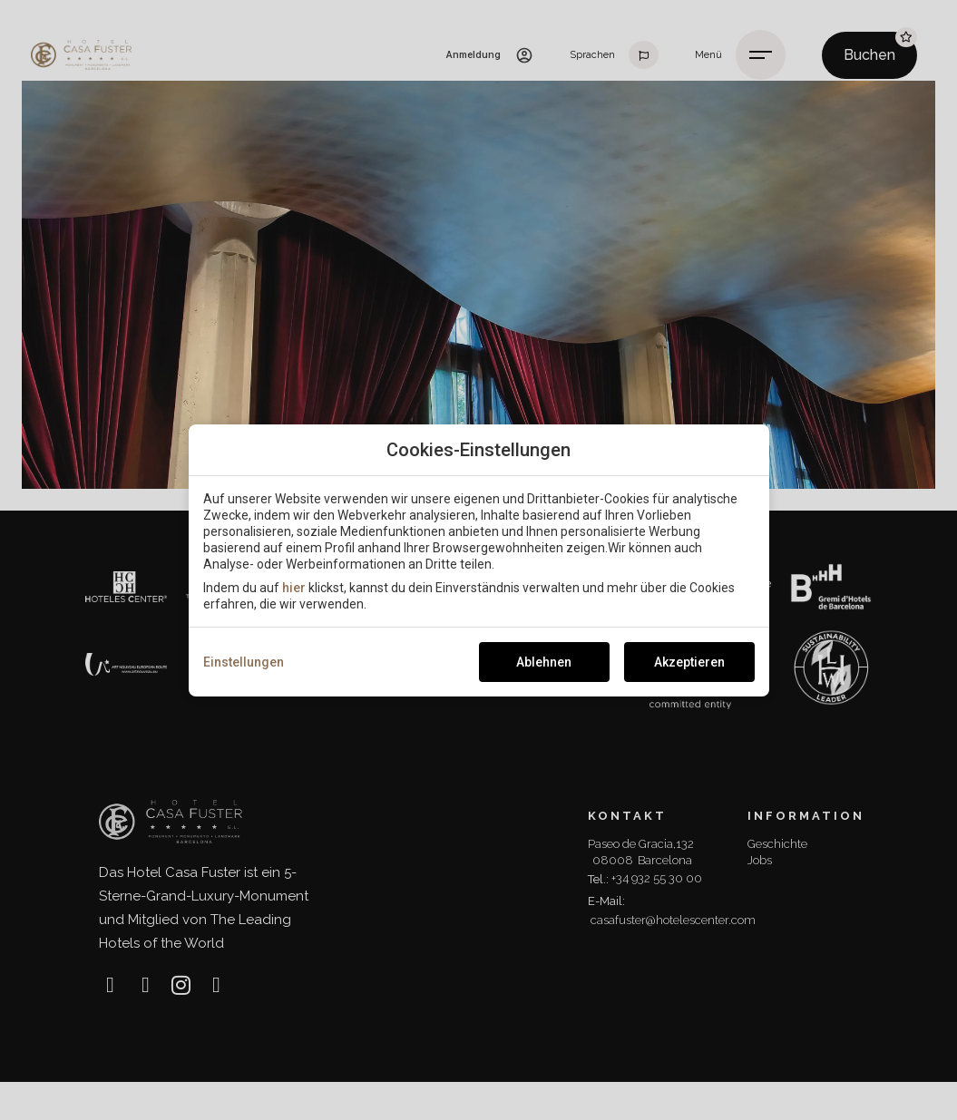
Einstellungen (243, 662)
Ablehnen (543, 662)
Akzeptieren (689, 662)
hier (294, 587)
